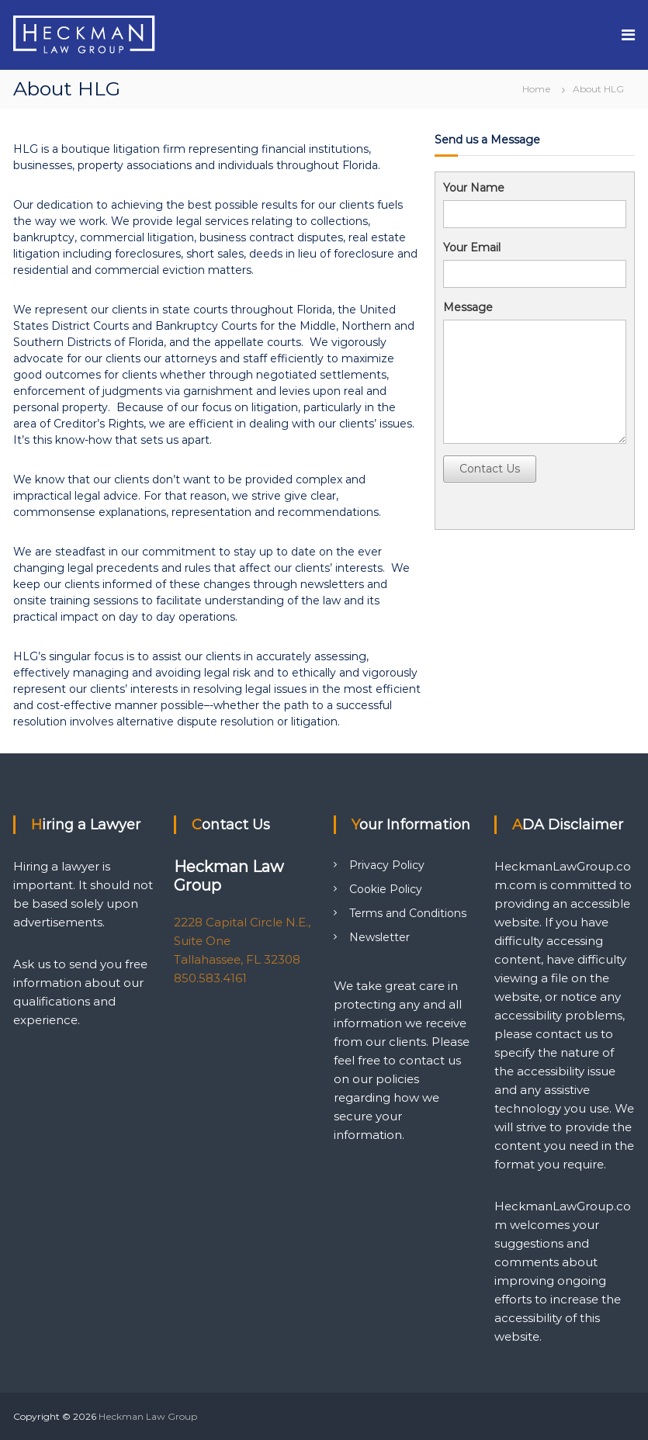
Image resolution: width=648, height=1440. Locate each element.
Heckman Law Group (148, 1416)
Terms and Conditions (407, 913)
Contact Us (489, 469)
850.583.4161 (210, 978)
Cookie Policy (385, 889)
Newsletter (379, 937)
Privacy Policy (386, 865)
